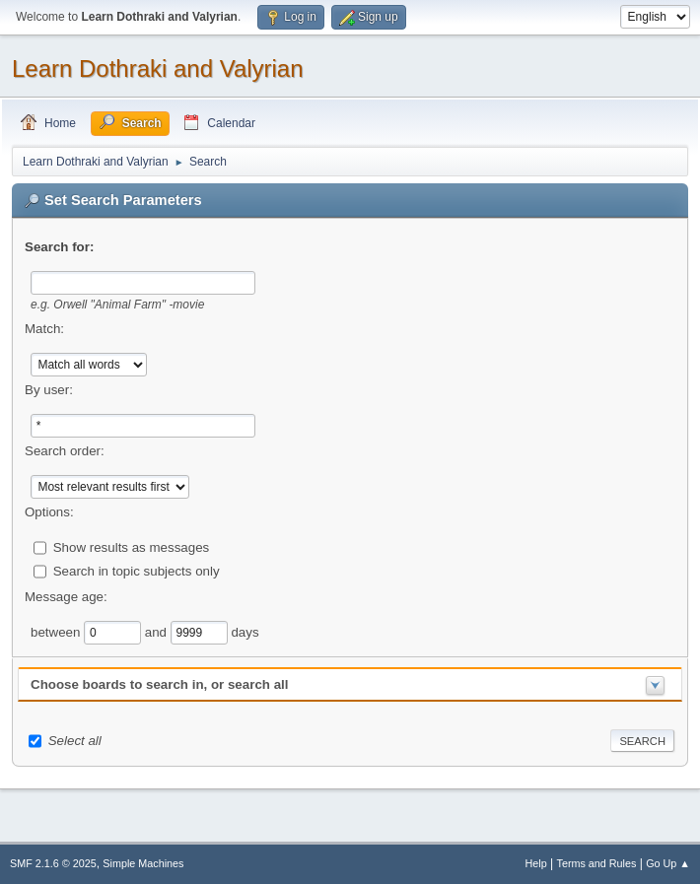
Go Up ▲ (668, 863)
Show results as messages (131, 546)
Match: (44, 328)
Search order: (65, 450)
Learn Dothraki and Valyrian (158, 68)
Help (536, 863)
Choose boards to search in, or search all (159, 684)
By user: (49, 389)
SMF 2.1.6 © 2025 (53, 863)
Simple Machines (143, 863)
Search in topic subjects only (136, 570)
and (158, 631)
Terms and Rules (597, 863)
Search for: (59, 246)
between (57, 631)
